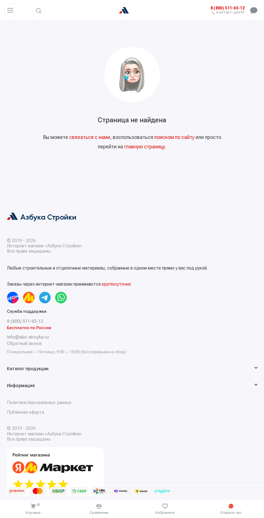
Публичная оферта (25, 412)
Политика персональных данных (39, 402)
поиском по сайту (174, 137)
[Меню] (10, 10)
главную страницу (144, 146)
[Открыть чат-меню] (254, 10)
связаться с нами (89, 137)
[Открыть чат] (231, 509)
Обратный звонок (24, 343)
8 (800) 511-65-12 (228, 8)
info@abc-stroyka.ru (28, 337)
